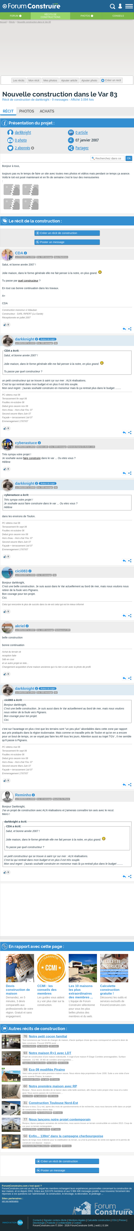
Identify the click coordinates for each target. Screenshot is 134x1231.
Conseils (118, 16)
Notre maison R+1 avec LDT (50, 1053)
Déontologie (39, 1223)
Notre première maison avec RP (53, 1086)
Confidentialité (64, 1223)
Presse (122, 1220)
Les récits (18, 80)
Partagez (81, 148)
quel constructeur (28, 280)
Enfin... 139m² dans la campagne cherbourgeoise (66, 1136)
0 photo (21, 140)
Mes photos (50, 80)
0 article (81, 132)
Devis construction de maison (18, 989)
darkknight (23, 132)
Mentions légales (77, 1220)
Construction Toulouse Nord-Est (53, 1103)
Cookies (77, 1223)
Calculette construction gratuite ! (110, 989)
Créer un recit (111, 80)
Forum (14, 16)
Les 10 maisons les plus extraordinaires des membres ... (81, 991)
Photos (85, 16)
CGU (114, 1220)
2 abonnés (22, 148)
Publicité (51, 1223)
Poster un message (50, 242)
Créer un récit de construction (56, 233)
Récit (8, 111)
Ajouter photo (89, 80)
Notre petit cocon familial (48, 1036)
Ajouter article (69, 80)
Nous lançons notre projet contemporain (60, 1119)
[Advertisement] (67, 909)
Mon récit (33, 80)
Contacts (37, 1220)
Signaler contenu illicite (55, 1220)
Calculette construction (98, 1220)
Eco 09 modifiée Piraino (47, 1069)
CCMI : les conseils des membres (46, 989)
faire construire (32, 458)
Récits (50, 16)
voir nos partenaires (10, 1201)
